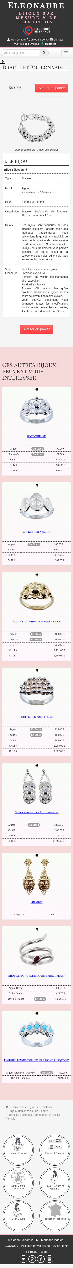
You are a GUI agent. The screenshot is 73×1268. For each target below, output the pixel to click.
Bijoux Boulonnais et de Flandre (28, 1110)
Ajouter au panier (52, 88)
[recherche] (44, 52)
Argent (25, 188)
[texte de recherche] (20, 52)
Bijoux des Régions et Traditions (32, 1107)
